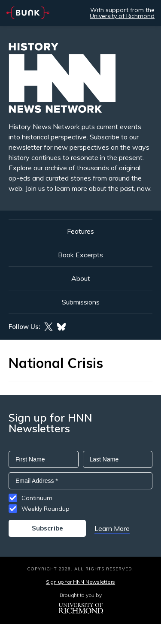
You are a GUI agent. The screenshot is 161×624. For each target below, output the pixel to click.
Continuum (36, 498)
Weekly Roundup (45, 508)
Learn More (112, 528)
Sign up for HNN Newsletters (80, 582)
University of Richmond (122, 16)
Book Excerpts (80, 254)
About (80, 278)
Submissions (81, 302)
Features (80, 231)
